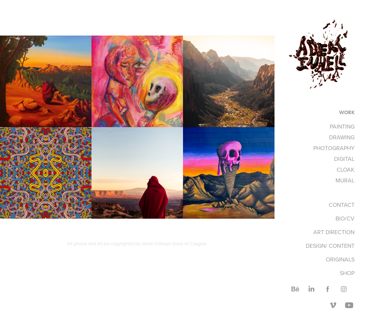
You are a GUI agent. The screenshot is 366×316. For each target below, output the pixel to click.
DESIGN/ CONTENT (330, 246)
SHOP (347, 273)
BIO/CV (345, 218)
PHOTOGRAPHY (334, 148)
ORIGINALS (340, 259)
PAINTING (342, 126)
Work (347, 113)
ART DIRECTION (334, 232)
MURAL (345, 180)
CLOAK (346, 169)
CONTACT (342, 205)
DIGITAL (344, 159)
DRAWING (342, 137)
